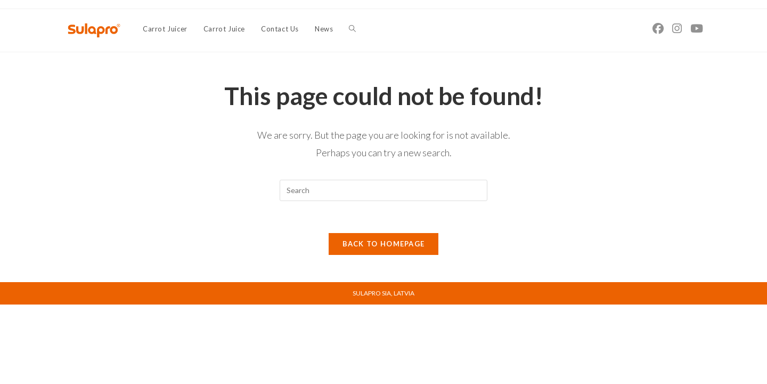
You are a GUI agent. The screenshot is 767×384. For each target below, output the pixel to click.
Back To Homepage (383, 244)
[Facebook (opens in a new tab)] (658, 28)
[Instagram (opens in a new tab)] (677, 28)
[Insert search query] (383, 190)
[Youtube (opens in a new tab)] (696, 28)
